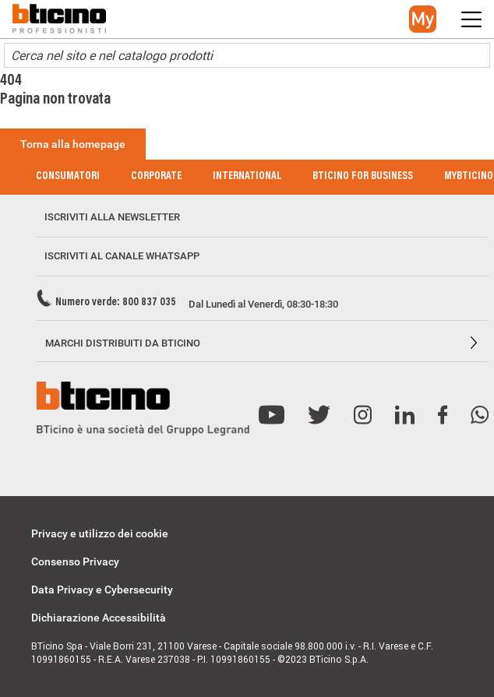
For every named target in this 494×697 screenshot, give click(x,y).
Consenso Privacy (75, 561)
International (247, 176)
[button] (422, 19)
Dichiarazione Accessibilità (98, 617)
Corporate (156, 176)
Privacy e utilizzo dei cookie (99, 533)
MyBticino (468, 176)
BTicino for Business (362, 176)
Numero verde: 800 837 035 (115, 302)
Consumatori (68, 176)
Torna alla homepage (72, 144)
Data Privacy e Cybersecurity (102, 589)
